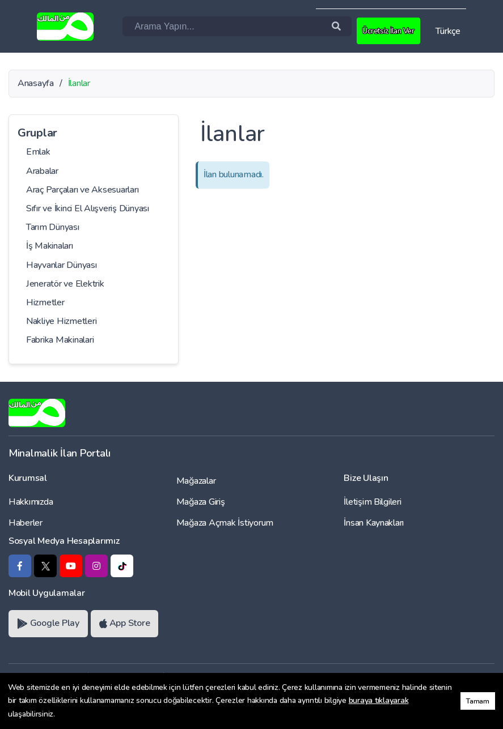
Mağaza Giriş (200, 502)
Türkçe (448, 31)
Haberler (26, 523)
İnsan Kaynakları (374, 523)
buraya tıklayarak (379, 700)
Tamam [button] (477, 701)
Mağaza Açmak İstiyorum (224, 523)
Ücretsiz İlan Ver (391, 30)
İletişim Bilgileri (372, 502)
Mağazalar (196, 481)
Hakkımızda (31, 502)
